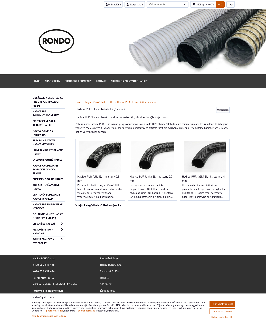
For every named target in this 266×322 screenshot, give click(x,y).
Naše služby (52, 81)
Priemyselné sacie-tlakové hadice (44, 123)
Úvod (37, 81)
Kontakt (101, 81)
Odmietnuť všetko (222, 311)
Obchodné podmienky (78, 81)
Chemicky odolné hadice (48, 179)
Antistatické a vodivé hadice (46, 186)
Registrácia (135, 4)
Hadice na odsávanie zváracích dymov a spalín (45, 169)
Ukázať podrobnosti (221, 317)
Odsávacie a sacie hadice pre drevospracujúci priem (48, 101)
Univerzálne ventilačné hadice (48, 152)
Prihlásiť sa (113, 4)
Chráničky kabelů (49, 224)
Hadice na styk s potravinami (43, 132)
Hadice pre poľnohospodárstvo (46, 113)
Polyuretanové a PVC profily (49, 241)
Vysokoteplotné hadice (47, 159)
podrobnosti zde (54, 310)
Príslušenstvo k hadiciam (49, 231)
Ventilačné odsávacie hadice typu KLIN (46, 196)
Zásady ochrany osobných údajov (49, 315)
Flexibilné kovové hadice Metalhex (44, 142)
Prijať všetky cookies (222, 303)
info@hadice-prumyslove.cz (48, 290)
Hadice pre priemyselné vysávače (48, 206)
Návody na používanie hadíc (129, 81)
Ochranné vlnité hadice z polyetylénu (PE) (48, 216)
